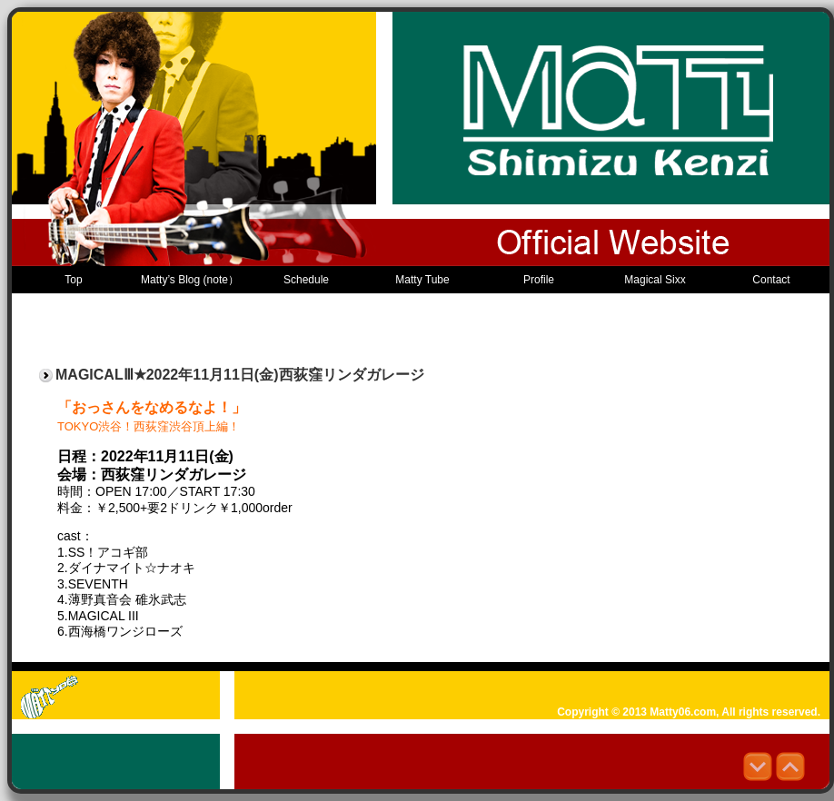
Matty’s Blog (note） (190, 279)
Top (73, 279)
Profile (538, 279)
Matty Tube (422, 279)
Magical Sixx (654, 279)
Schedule (306, 279)
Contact (770, 279)
